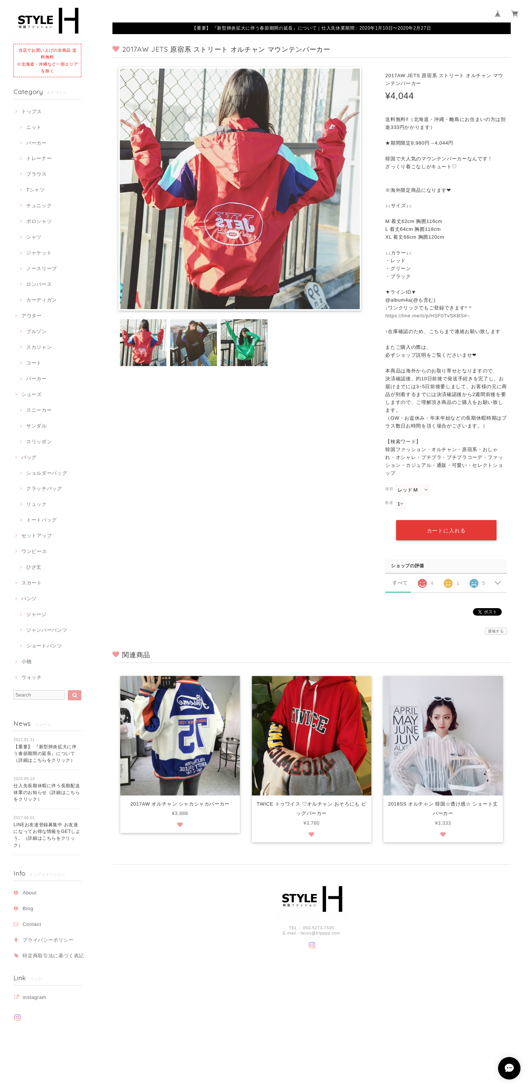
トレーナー (39, 158)
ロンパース (39, 284)
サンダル (36, 426)
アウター (31, 315)
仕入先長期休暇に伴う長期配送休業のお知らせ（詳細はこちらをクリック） (46, 792)
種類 (389, 489)
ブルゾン (36, 331)
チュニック (39, 205)
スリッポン (39, 441)
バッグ (29, 457)
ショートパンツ (44, 646)
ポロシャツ (39, 221)
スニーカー (39, 410)
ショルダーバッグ (46, 473)
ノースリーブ (41, 268)
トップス (31, 111)
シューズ (31, 394)
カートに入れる (445, 531)
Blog (27, 908)
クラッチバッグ (44, 488)
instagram (34, 997)
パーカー (36, 143)
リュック (36, 504)
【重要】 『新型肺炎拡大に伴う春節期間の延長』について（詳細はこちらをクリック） (45, 753)
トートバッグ (41, 520)
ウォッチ (31, 677)
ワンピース (34, 551)
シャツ (34, 237)
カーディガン (41, 300)
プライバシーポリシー (48, 940)
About (29, 893)
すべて (400, 582)
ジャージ (36, 614)
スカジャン (39, 347)
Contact (31, 924)
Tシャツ (35, 190)
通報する (496, 631)
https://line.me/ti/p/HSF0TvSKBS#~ (427, 315)
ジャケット (39, 253)
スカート (31, 583)
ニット (34, 127)
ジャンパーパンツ (46, 630)
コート (34, 363)
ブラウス (36, 174)
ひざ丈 (34, 567)
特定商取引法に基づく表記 (53, 955)
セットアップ (36, 535)
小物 (26, 661)
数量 (389, 503)
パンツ (29, 598)
